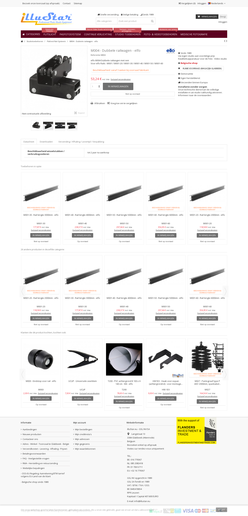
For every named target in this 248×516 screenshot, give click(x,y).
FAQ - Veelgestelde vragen (36, 458)
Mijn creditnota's (83, 434)
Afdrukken (99, 103)
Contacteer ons (30, 439)
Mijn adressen (82, 439)
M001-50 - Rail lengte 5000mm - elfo (124, 214)
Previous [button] (22, 291)
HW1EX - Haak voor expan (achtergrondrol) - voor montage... (166, 382)
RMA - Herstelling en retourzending (40, 463)
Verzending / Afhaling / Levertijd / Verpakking (81, 141)
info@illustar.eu (142, 501)
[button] (194, 34)
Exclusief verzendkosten (121, 79)
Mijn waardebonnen (85, 448)
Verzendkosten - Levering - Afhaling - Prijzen (45, 448)
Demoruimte (187, 73)
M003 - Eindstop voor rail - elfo (41, 381)
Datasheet (28, 141)
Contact (66, 3)
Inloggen (201, 3)
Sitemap (78, 3)
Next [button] (226, 291)
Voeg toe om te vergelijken (124, 103)
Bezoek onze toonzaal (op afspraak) (40, 3)
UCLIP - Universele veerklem (82, 381)
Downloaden (46, 141)
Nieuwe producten (32, 434)
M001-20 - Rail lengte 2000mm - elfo (207, 214)
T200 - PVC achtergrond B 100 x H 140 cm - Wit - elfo (124, 382)
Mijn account (79, 422)
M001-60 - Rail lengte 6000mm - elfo (165, 214)
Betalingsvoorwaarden (34, 453)
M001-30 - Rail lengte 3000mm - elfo (40, 214)
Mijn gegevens (82, 444)
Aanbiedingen (30, 429)
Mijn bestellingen (83, 429)
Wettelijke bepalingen (34, 468)
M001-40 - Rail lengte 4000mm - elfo (82, 214)
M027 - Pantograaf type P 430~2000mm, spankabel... (207, 382)
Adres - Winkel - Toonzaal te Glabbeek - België (46, 444)
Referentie (95, 55)
